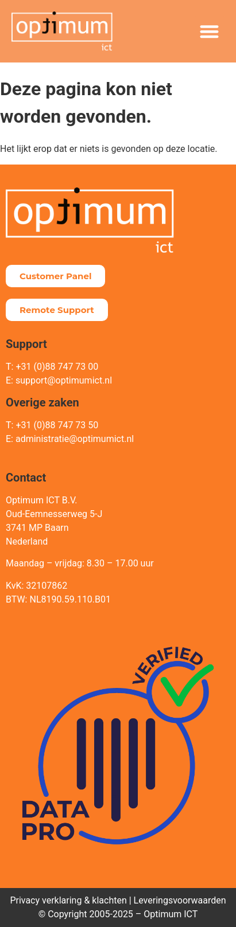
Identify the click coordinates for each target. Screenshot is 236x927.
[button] (210, 31)
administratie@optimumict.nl (75, 438)
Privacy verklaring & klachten (68, 900)
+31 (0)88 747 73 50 (57, 425)
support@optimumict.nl (64, 380)
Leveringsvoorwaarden (180, 900)
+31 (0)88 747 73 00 (57, 366)
